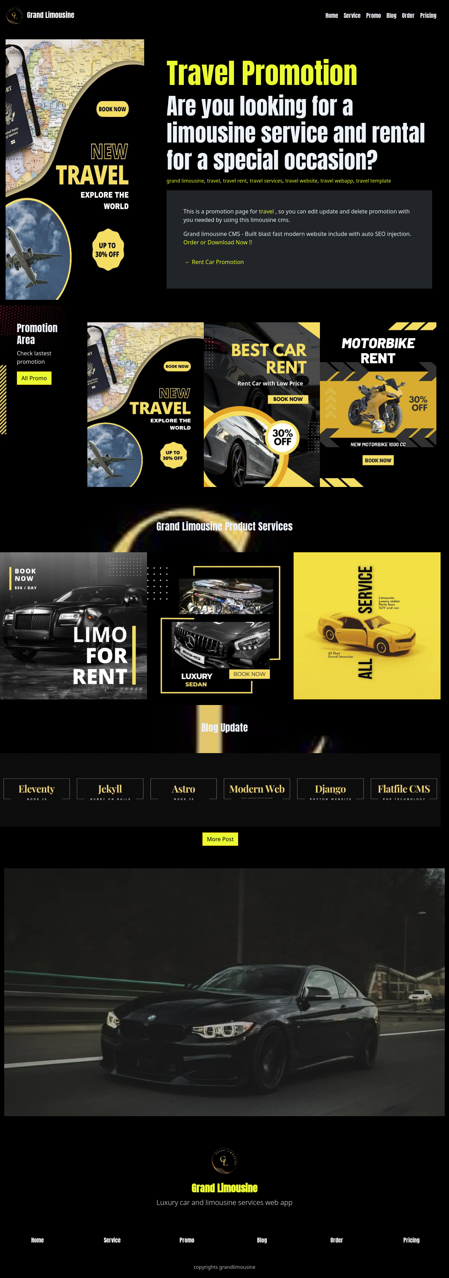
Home (332, 15)
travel (266, 211)
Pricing (428, 15)
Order (408, 15)
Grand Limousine (39, 15)
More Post (220, 839)
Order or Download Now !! (217, 242)
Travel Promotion (262, 73)
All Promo (34, 378)
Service (352, 15)
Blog (391, 15)
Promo (373, 15)
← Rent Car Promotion (214, 262)
